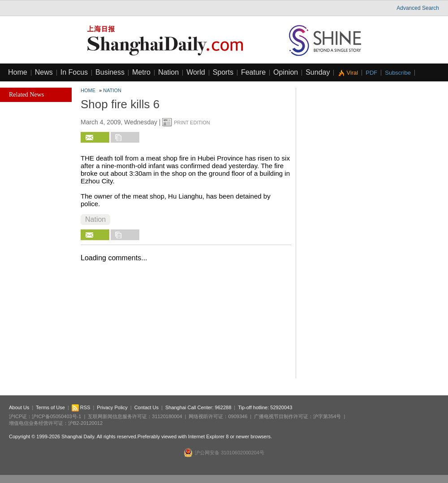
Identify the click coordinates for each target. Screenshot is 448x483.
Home (17, 72)
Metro (141, 72)
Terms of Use (50, 407)
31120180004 (167, 416)
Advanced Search (417, 8)
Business (110, 72)
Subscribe (398, 72)
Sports (223, 72)
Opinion (285, 72)
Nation (168, 72)
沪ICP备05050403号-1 (56, 416)
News (44, 72)
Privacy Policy (112, 407)
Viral (352, 72)
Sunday (318, 72)
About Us (19, 407)
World (195, 72)
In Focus (74, 72)
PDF (371, 72)
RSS (81, 407)
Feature (253, 72)
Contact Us (146, 407)
